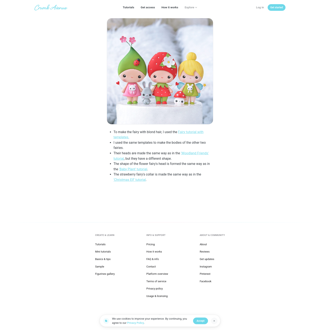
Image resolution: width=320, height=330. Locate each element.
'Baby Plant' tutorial (133, 169)
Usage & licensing (157, 296)
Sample (99, 266)
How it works (169, 7)
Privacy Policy (135, 322)
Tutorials (128, 7)
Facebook (205, 281)
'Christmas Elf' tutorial (129, 180)
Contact (151, 266)
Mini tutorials (103, 251)
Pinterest (205, 273)
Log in (260, 7)
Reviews (205, 251)
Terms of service (156, 281)
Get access (148, 7)
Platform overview (157, 273)
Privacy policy (154, 288)
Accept (200, 320)
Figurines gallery (105, 273)
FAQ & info (152, 259)
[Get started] (277, 7)
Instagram (206, 266)
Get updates (207, 259)
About (203, 244)
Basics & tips (103, 259)
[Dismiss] (214, 321)
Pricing (150, 244)
